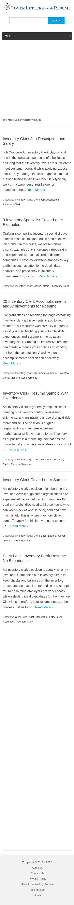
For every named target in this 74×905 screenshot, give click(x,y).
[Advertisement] (37, 81)
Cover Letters (41, 285)
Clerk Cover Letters (45, 535)
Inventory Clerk (11, 204)
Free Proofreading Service (37, 884)
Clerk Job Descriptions (47, 199)
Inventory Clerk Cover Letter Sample (35, 480)
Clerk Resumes (43, 459)
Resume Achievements (24, 377)
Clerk (18, 616)
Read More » (36, 189)
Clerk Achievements (45, 373)
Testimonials (37, 889)
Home (37, 895)
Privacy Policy (37, 878)
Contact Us (37, 873)
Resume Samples (21, 464)
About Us (37, 867)
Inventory (20, 199)
